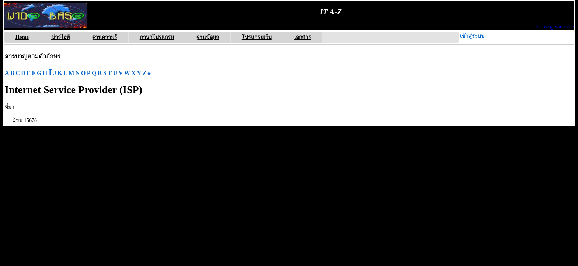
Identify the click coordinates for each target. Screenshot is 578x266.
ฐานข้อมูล (207, 37)
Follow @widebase (554, 27)
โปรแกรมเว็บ (257, 37)
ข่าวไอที (60, 37)
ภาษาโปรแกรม (157, 37)
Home (22, 37)
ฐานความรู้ (104, 37)
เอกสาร (302, 37)
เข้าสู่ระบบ (472, 36)
